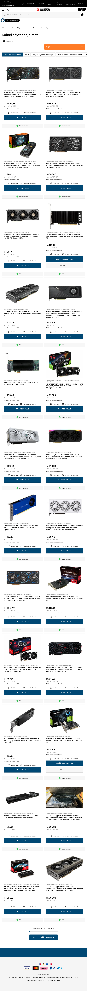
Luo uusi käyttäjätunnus (70, 3)
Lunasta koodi (50, 3)
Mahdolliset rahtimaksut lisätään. (12, 108)
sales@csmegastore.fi (36, 980)
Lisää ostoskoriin (64, 259)
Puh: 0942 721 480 (53, 980)
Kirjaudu (80, 3)
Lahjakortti (41, 3)
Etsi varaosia (59, 3)
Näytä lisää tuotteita (43, 937)
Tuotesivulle (22, 117)
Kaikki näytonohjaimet (12, 54)
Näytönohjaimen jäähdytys (43, 54)
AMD (27, 54)
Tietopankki (30, 3)
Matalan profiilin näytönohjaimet (69, 54)
